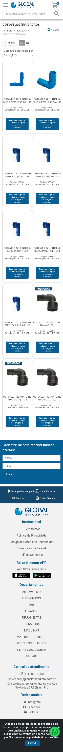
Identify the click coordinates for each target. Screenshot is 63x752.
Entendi (32, 743)
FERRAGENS (31, 611)
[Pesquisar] (56, 13)
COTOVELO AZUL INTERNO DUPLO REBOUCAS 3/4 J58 (47, 100)
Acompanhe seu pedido (22, 491)
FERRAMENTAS (31, 617)
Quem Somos (31, 529)
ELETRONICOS (31, 598)
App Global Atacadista (31, 569)
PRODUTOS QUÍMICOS (31, 643)
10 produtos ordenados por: (18, 50)
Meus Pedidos (45, 491)
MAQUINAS (31, 630)
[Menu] (6, 5)
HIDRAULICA (32, 624)
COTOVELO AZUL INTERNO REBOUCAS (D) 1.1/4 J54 (47, 249)
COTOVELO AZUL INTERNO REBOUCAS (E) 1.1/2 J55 (17, 323)
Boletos (17, 498)
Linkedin (31, 712)
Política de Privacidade (32, 535)
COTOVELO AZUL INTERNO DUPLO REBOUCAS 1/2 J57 (17, 100)
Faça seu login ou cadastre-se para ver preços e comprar (17, 124)
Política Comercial (31, 555)
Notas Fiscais (45, 498)
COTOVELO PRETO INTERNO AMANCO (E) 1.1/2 (47, 398)
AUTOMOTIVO (31, 592)
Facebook (31, 707)
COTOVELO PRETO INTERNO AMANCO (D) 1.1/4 (17, 398)
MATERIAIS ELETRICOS (31, 637)
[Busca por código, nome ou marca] (28, 13)
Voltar (54, 29)
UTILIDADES (31, 656)
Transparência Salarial (31, 548)
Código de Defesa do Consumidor (31, 542)
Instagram (32, 702)
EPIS (32, 604)
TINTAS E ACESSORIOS (32, 649)
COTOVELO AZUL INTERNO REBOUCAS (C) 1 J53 (17, 249)
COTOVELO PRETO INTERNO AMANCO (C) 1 (47, 323)
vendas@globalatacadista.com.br (32, 679)
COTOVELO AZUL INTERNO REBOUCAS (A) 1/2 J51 (17, 175)
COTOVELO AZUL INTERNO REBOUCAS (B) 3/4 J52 (47, 175)
